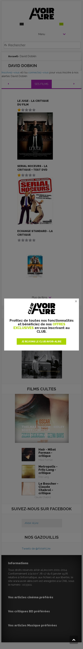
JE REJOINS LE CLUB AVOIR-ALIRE (41, 341)
